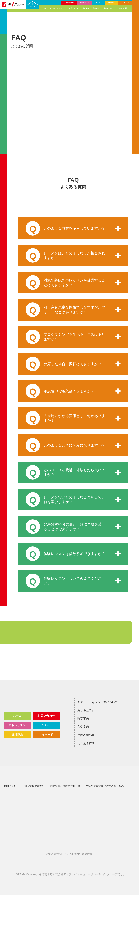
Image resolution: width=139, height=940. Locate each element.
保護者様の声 (75, 747)
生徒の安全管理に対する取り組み (105, 798)
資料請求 (112, 3)
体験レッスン (85, 3)
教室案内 (87, 8)
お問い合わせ (70, 3)
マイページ (125, 3)
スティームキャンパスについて (56, 8)
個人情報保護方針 (34, 798)
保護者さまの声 (109, 8)
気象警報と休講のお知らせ (65, 798)
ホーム (17, 732)
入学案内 (97, 8)
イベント (99, 3)
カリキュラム (75, 8)
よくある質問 (123, 8)
